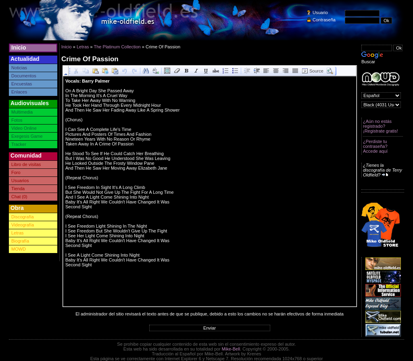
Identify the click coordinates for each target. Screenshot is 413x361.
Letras (17, 232)
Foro (16, 172)
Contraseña (324, 19)
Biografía (20, 241)
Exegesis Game (27, 136)
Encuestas (21, 83)
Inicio (18, 47)
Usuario (320, 12)
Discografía (22, 216)
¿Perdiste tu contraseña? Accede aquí (375, 146)
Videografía (22, 224)
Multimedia (22, 112)
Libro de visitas (26, 164)
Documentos (23, 75)
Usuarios (20, 180)
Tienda (18, 188)
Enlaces (19, 91)
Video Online (24, 128)
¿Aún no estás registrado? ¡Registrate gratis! (380, 126)
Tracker (18, 144)
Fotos (17, 120)
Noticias (19, 67)
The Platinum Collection (117, 46)
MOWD (18, 249)
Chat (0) (19, 196)
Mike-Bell (231, 348)
